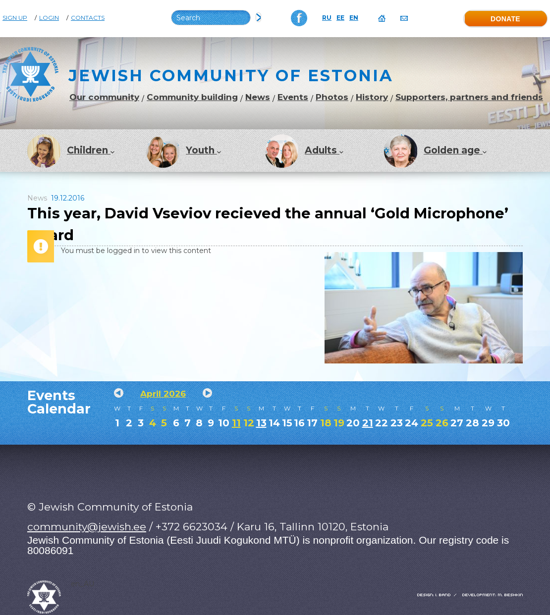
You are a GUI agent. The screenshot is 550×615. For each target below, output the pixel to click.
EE (340, 18)
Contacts (88, 18)
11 (236, 423)
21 (367, 423)
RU (326, 18)
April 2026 (163, 394)
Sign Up (14, 18)
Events (292, 97)
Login (49, 18)
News (257, 97)
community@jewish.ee (86, 526)
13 (261, 423)
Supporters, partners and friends (469, 97)
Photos (332, 97)
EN (353, 18)
